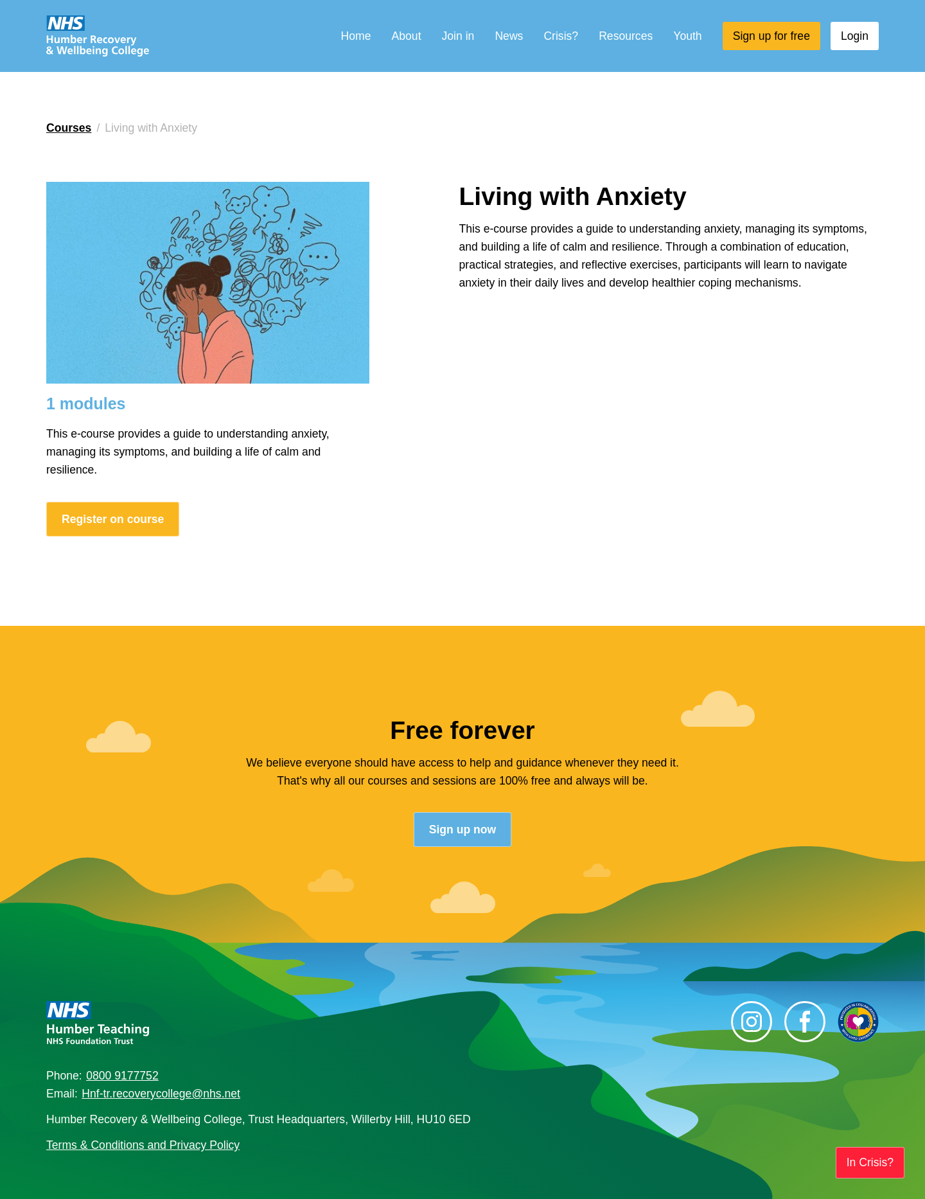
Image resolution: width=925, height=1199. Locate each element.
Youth (687, 36)
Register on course (113, 519)
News (509, 36)
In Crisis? (870, 1162)
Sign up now (463, 829)
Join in (458, 36)
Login (854, 36)
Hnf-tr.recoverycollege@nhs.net (161, 1093)
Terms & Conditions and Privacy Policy (143, 1145)
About (406, 36)
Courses (68, 127)
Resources (626, 36)
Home (356, 36)
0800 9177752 (122, 1075)
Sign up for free (771, 36)
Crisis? (560, 36)
